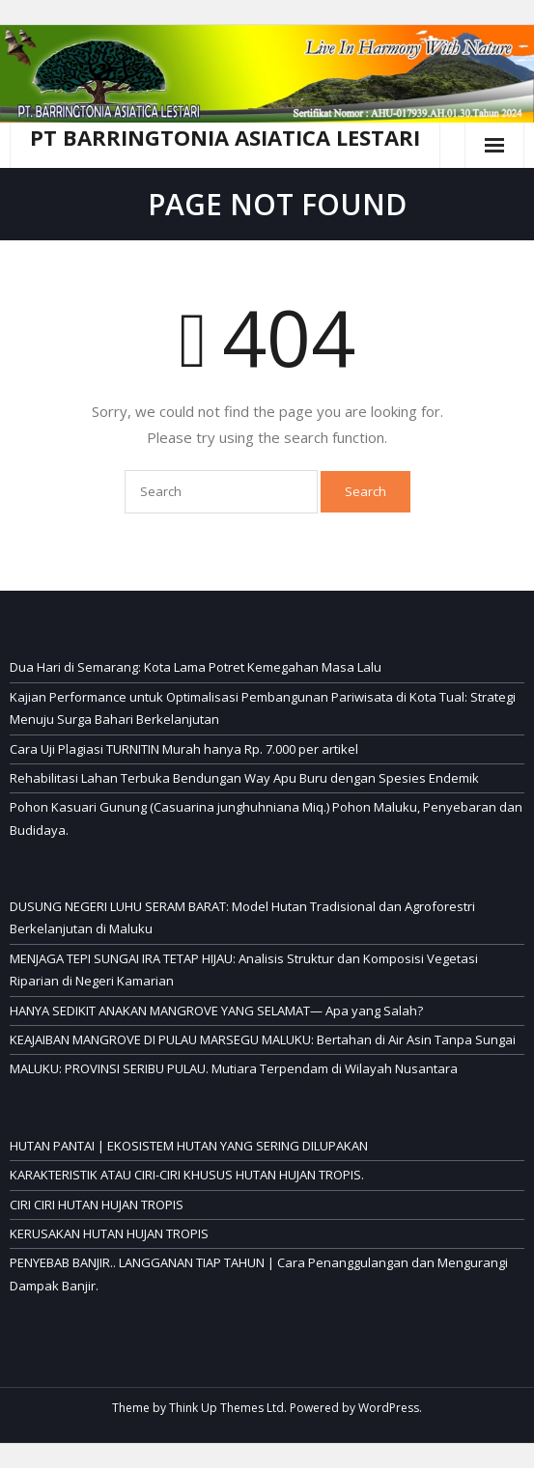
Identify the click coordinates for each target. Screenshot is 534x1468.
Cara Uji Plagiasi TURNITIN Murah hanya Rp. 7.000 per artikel (184, 749)
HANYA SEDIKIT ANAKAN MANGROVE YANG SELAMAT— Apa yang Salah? (216, 1010)
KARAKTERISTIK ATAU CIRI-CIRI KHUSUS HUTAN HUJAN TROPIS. (187, 1174)
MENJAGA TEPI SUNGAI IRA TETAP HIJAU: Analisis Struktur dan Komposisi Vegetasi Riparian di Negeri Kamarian (244, 969)
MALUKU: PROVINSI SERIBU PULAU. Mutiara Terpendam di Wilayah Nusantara (234, 1068)
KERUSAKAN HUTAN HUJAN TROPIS (109, 1233)
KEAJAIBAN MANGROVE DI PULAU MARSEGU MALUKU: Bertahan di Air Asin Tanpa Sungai (263, 1039)
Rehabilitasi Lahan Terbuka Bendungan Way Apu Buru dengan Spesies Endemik (244, 778)
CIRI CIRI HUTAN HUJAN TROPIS (96, 1204)
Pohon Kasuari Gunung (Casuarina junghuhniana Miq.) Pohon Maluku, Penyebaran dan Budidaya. (266, 818)
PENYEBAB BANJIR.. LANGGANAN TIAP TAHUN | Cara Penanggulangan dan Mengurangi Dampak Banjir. (259, 1273)
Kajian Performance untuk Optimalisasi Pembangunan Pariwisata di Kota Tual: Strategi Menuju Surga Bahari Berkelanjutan (263, 708)
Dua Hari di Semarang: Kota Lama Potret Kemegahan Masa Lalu (195, 667)
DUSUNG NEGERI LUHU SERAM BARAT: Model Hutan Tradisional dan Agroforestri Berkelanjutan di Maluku (242, 917)
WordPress (388, 1407)
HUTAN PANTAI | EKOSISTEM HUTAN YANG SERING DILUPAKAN (189, 1145)
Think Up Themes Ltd (226, 1407)
